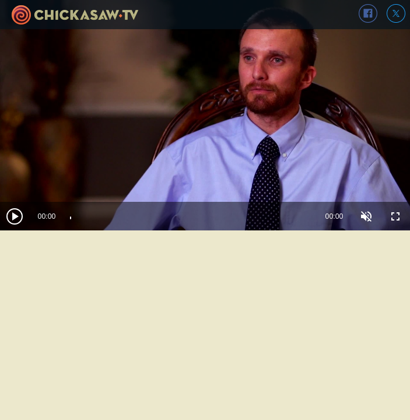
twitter (396, 13)
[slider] (190, 216)
